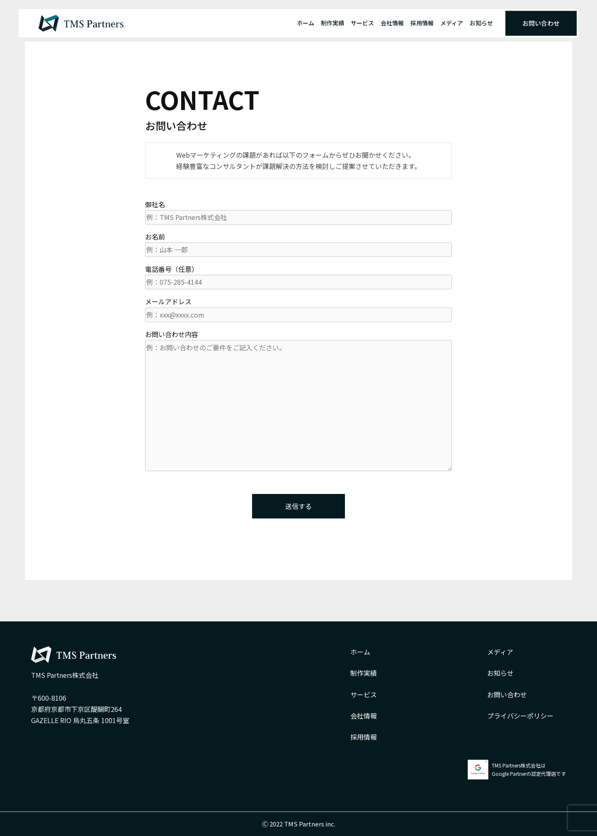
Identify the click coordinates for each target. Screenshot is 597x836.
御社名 (298, 212)
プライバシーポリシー (520, 716)
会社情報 (392, 23)
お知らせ (481, 23)
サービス (362, 23)
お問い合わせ (541, 23)
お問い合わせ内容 (298, 400)
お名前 (298, 244)
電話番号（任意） (298, 276)
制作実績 (332, 23)
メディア (451, 23)
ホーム (305, 23)
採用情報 (422, 23)
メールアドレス (298, 309)
